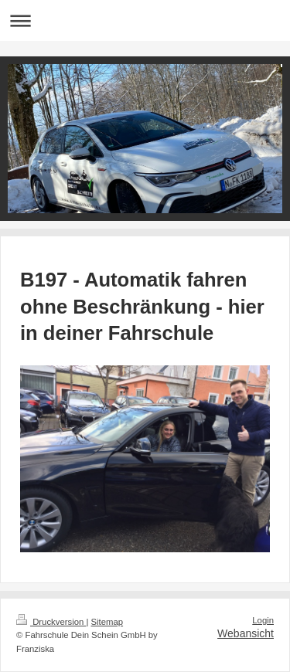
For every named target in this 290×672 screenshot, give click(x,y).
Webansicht (245, 633)
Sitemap (107, 621)
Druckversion (51, 621)
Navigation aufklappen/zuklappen (145, 20)
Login (263, 620)
